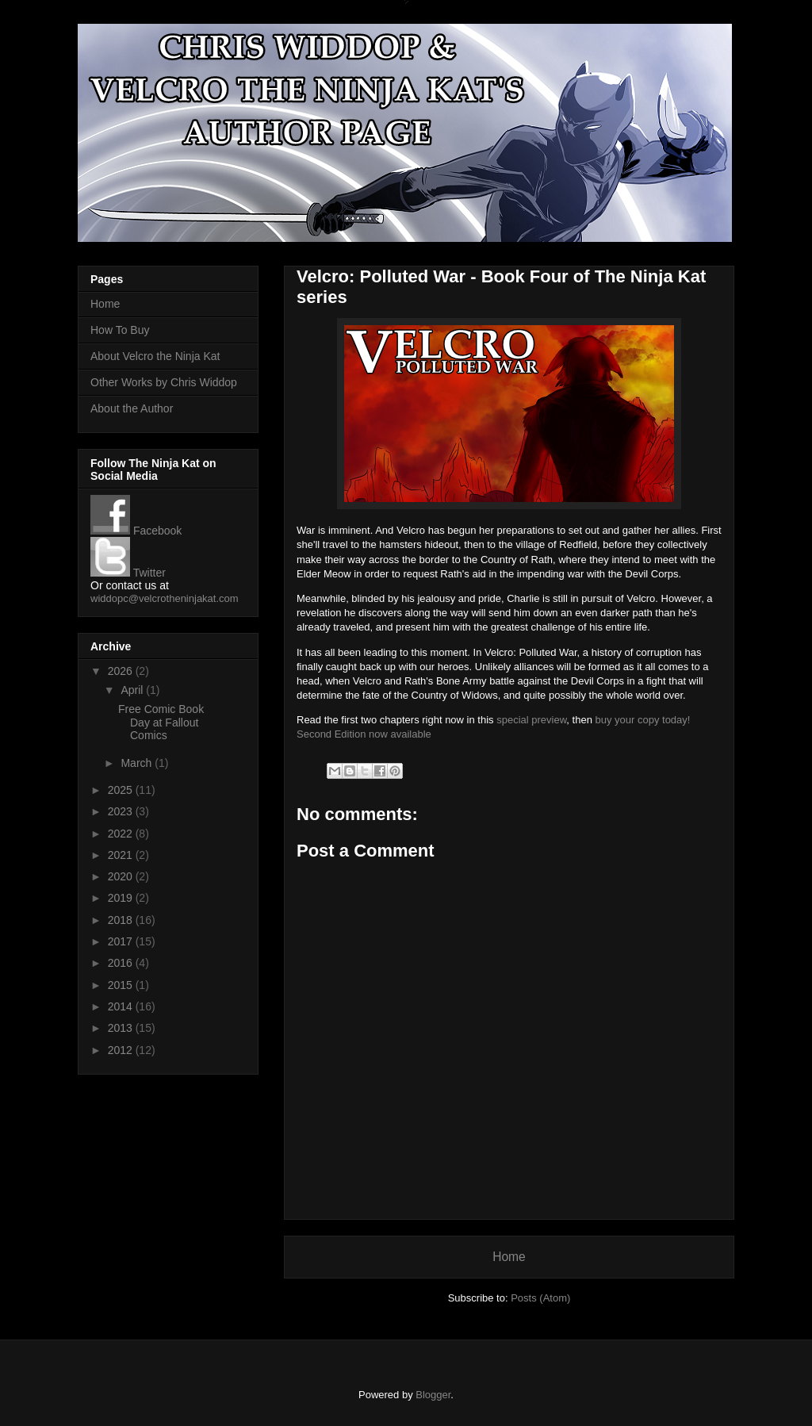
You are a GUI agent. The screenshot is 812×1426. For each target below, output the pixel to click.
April (133, 690)
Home (509, 1256)
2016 (122, 962)
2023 (122, 811)
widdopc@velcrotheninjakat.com (164, 598)
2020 (122, 876)
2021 (122, 855)
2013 (122, 1028)
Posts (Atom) (540, 1298)
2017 (122, 941)
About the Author (131, 408)
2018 (122, 920)
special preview (531, 720)
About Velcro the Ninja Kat (155, 356)
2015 (122, 985)
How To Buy (119, 330)
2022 (122, 833)
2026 (122, 671)
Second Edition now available (364, 734)
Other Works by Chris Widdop (163, 382)
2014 (122, 1006)
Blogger (433, 1395)
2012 (122, 1050)
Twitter (128, 572)
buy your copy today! (642, 720)
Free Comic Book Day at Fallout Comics (161, 722)
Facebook (136, 530)
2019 (122, 897)
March (138, 763)
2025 (122, 790)
